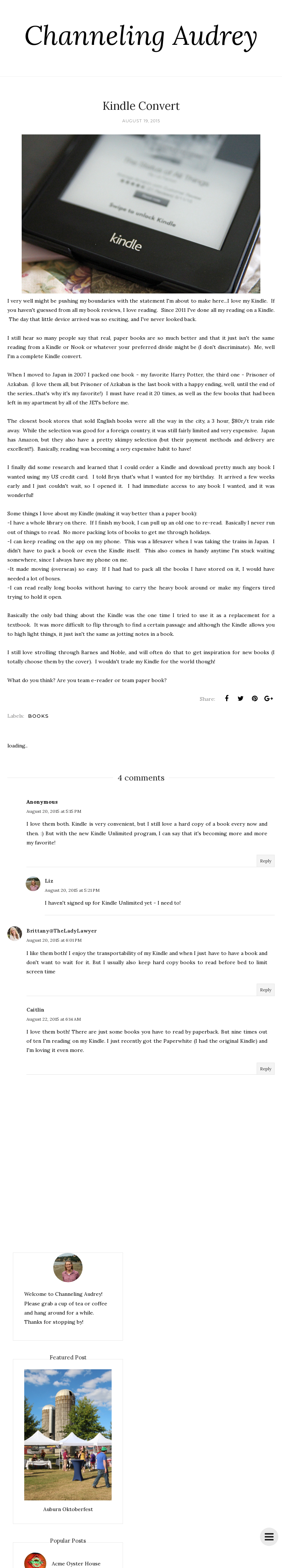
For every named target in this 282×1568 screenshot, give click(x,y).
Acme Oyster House (76, 1563)
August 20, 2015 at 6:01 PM (54, 940)
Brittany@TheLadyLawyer (61, 930)
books (38, 716)
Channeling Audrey (141, 35)
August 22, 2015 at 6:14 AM (53, 1019)
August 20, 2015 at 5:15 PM (53, 811)
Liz (49, 880)
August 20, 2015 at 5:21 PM (72, 890)
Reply (265, 861)
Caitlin (35, 1009)
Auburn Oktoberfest (68, 1509)
